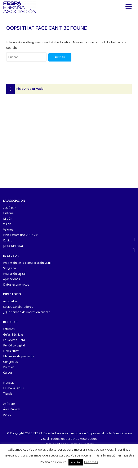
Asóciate (9, 404)
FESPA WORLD (13, 388)
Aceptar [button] (76, 462)
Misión (7, 219)
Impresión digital (14, 274)
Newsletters (11, 351)
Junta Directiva (13, 246)
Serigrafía (9, 268)
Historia (8, 213)
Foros (7, 415)
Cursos (8, 372)
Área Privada (11, 409)
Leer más (91, 462)
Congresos (10, 362)
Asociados (10, 301)
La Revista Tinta (14, 340)
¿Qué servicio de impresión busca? (26, 312)
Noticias (8, 383)
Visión (7, 224)
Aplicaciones (11, 279)
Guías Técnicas (13, 334)
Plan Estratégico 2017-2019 (21, 235)
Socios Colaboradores (18, 307)
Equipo (7, 240)
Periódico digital (14, 345)
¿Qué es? (9, 208)
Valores (8, 229)
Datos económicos (16, 284)
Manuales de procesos (18, 356)
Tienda (7, 393)
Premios (8, 367)
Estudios (9, 329)
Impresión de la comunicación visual (27, 263)
